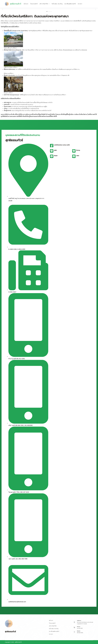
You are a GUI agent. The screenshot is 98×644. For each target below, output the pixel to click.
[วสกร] (74, 156)
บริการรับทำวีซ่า (45, 4)
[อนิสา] (52, 151)
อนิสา (55, 150)
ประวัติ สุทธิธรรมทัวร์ (70, 3)
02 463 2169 (80, 628)
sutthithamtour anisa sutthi (62, 145)
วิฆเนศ (55, 155)
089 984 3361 (80, 632)
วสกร (77, 155)
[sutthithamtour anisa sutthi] (52, 145)
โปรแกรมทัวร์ (34, 3)
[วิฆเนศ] (52, 156)
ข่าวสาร (80, 3)
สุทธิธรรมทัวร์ (15, 4)
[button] (2, 9)
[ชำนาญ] (74, 151)
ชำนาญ (78, 150)
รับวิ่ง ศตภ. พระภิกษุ (57, 3)
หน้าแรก (26, 3)
